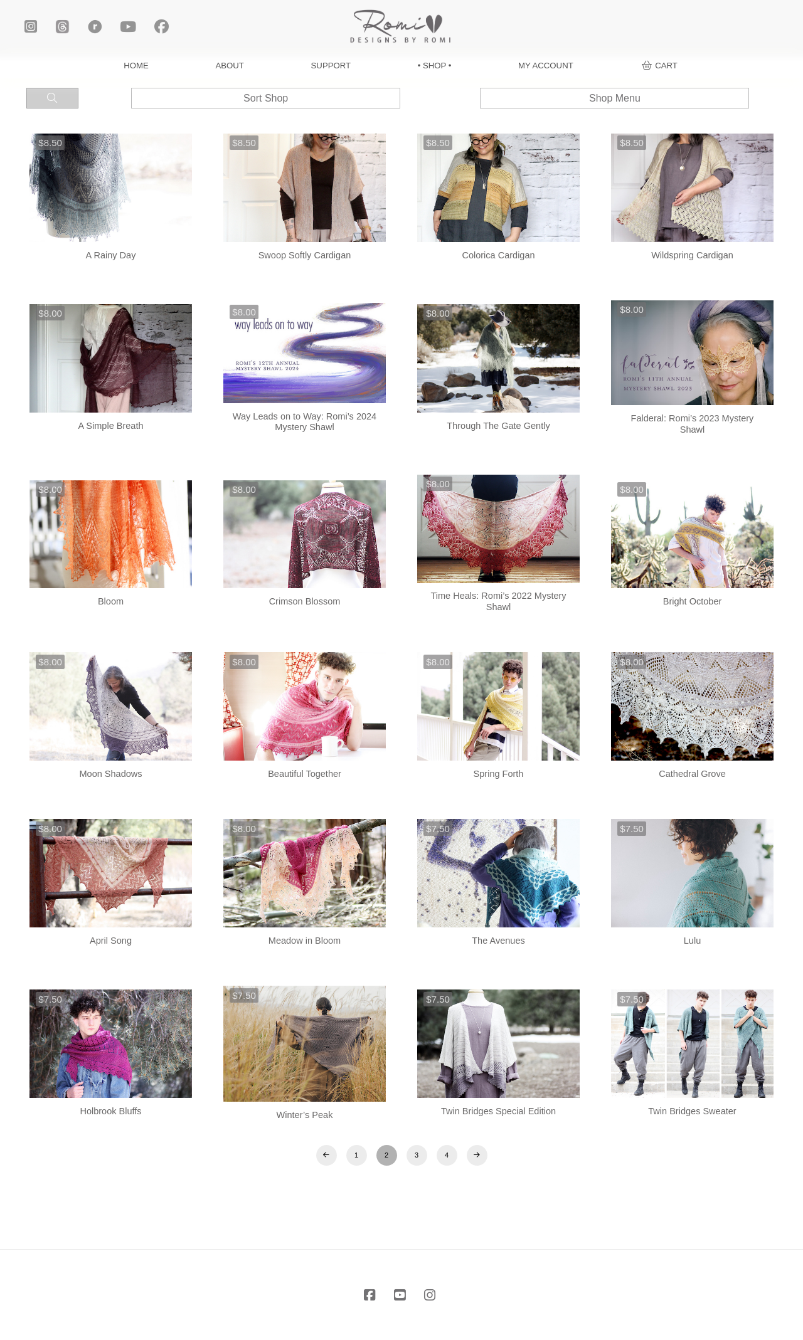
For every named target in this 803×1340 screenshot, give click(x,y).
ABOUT (230, 65)
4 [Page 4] (447, 1155)
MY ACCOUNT (545, 65)
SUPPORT (331, 65)
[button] (660, 65)
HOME (136, 65)
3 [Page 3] (416, 1155)
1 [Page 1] (356, 1155)
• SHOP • (435, 65)
